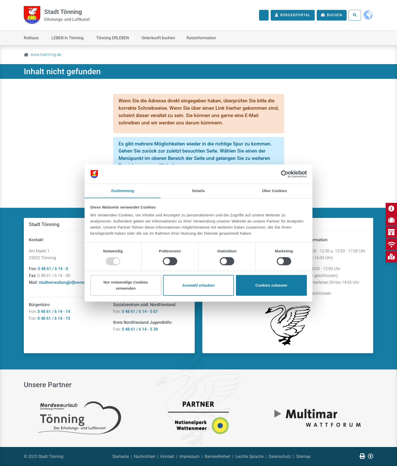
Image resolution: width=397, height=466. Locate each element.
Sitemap (303, 456)
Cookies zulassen (271, 285)
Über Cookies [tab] (274, 191)
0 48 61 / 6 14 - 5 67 (140, 311)
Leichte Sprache (249, 456)
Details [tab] (198, 191)
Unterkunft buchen (164, 37)
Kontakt (167, 456)
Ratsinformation (208, 37)
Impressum (190, 456)
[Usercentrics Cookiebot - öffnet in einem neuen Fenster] (285, 174)
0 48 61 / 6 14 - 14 (53, 311)
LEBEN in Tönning (71, 37)
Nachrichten (144, 456)
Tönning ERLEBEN (117, 37)
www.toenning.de (45, 54)
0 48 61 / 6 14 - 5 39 (140, 329)
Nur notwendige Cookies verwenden (126, 285)
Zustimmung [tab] (122, 191)
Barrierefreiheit (217, 456)
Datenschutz (280, 456)
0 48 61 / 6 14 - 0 (53, 268)
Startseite (120, 456)
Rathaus (34, 37)
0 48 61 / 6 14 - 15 (53, 318)
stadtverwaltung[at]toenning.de (67, 282)
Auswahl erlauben (198, 285)
